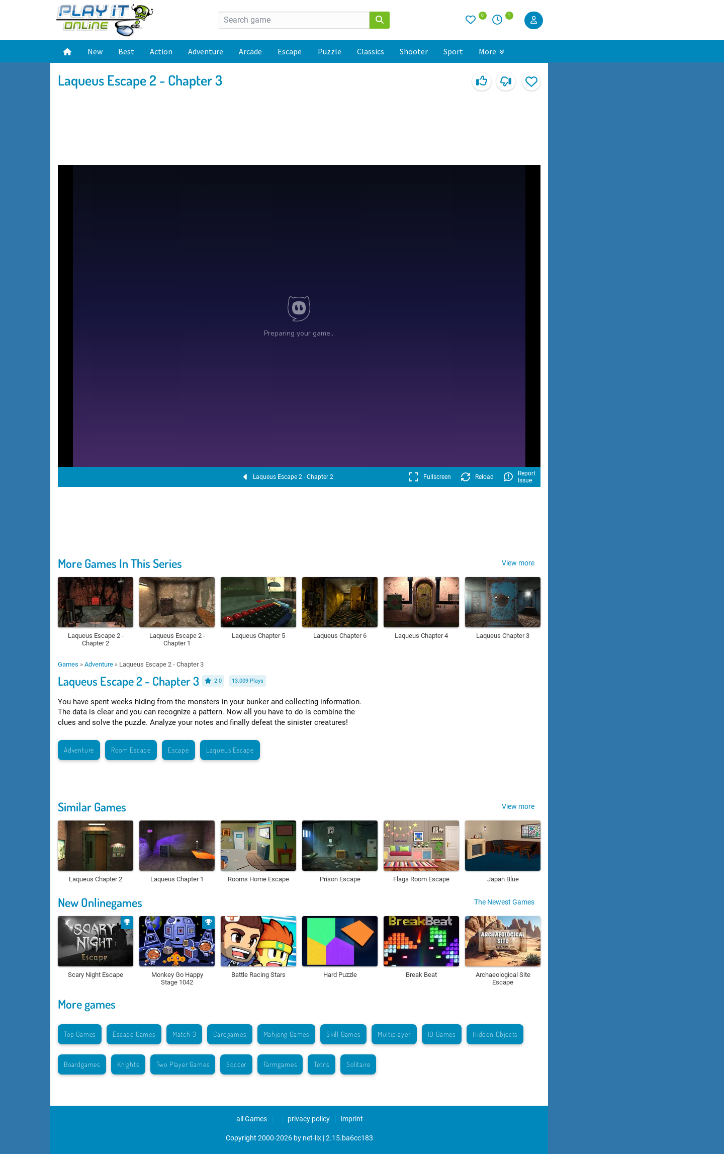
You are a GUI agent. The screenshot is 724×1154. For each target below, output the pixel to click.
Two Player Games (183, 1064)
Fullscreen (429, 477)
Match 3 (184, 1034)
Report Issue (519, 477)
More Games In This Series (120, 563)
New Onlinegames (100, 902)
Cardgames (229, 1034)
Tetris (321, 1064)
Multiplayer (394, 1034)
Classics (370, 51)
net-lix (312, 1138)
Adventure (205, 51)
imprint (352, 1119)
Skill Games (343, 1034)
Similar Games (92, 806)
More (491, 51)
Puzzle (329, 51)
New (95, 51)
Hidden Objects (495, 1034)
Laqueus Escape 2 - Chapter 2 (288, 476)
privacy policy (309, 1119)
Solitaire (358, 1064)
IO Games (442, 1034)
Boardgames (82, 1064)
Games (68, 664)
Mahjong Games (286, 1034)
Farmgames (280, 1064)
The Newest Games (504, 902)
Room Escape (131, 750)
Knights (128, 1064)
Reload (477, 476)
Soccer (236, 1064)
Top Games (80, 1034)
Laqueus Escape (230, 750)
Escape (290, 51)
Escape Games (134, 1034)
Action (161, 51)
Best (126, 51)
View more (518, 563)
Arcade (250, 51)
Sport (453, 51)
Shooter (414, 51)
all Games (251, 1119)
